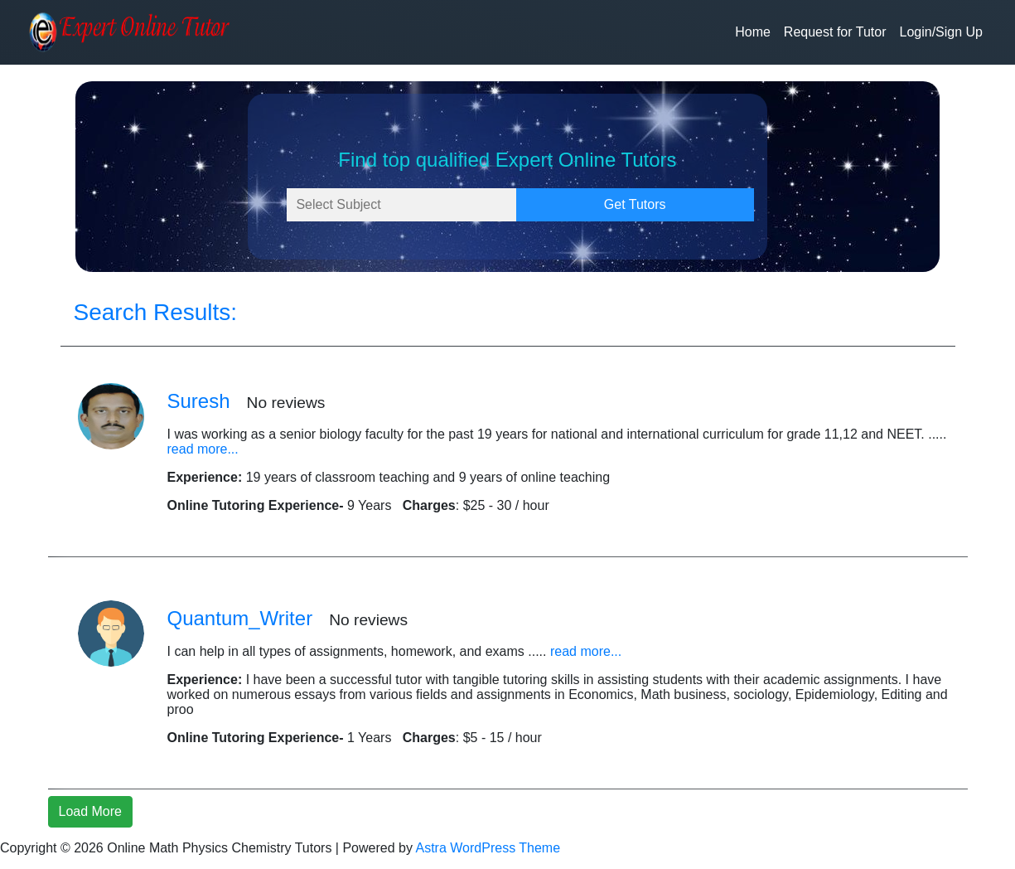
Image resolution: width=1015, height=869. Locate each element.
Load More (91, 811)
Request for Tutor (835, 32)
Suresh (198, 401)
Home (753, 32)
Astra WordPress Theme (488, 848)
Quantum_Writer (240, 618)
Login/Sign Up (941, 32)
